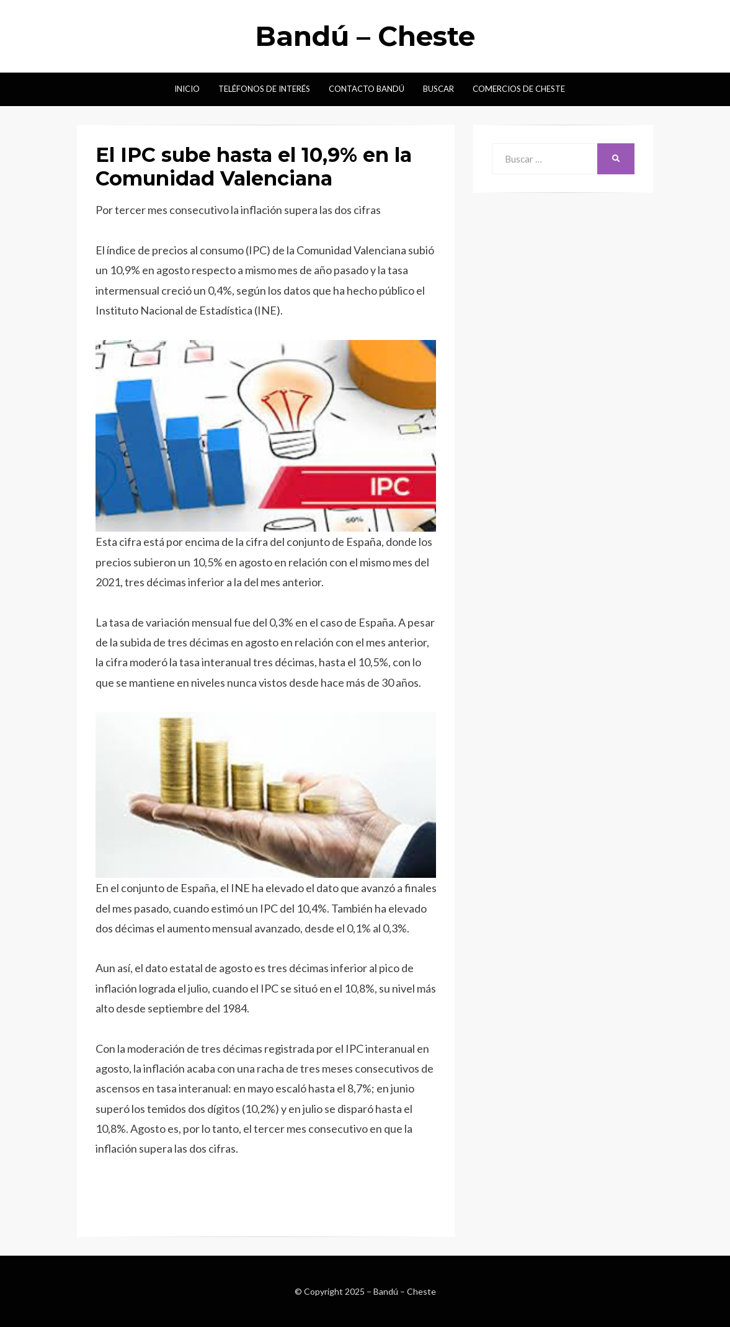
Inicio (187, 89)
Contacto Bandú (366, 89)
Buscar (438, 89)
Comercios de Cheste (519, 89)
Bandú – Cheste (365, 36)
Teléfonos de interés (264, 89)
